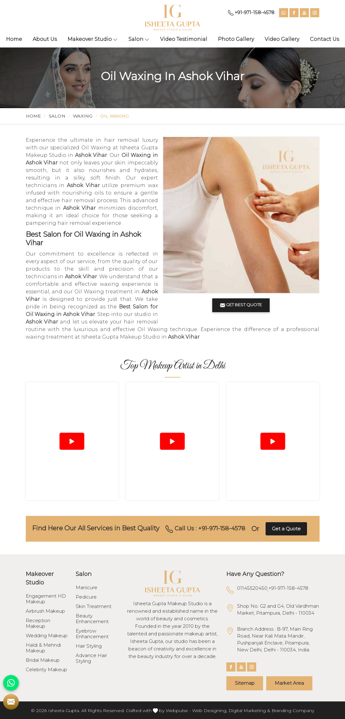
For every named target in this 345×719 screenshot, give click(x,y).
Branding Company (293, 710)
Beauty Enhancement (92, 618)
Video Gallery (282, 39)
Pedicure (86, 597)
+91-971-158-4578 (251, 12)
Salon (138, 39)
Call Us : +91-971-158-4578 (205, 529)
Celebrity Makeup (46, 669)
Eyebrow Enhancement (92, 633)
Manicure (86, 587)
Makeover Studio (92, 39)
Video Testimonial (183, 39)
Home (14, 39)
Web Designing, (209, 710)
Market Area (289, 683)
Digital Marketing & (249, 710)
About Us (45, 39)
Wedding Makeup (46, 636)
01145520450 (252, 588)
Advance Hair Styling (91, 658)
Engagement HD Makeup (46, 599)
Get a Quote (286, 529)
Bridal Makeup (43, 660)
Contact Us (324, 39)
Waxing (83, 116)
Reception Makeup (38, 623)
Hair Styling (89, 646)
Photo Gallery (236, 39)
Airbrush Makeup (45, 611)
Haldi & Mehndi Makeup (43, 648)
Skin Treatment (93, 606)
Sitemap (245, 683)
